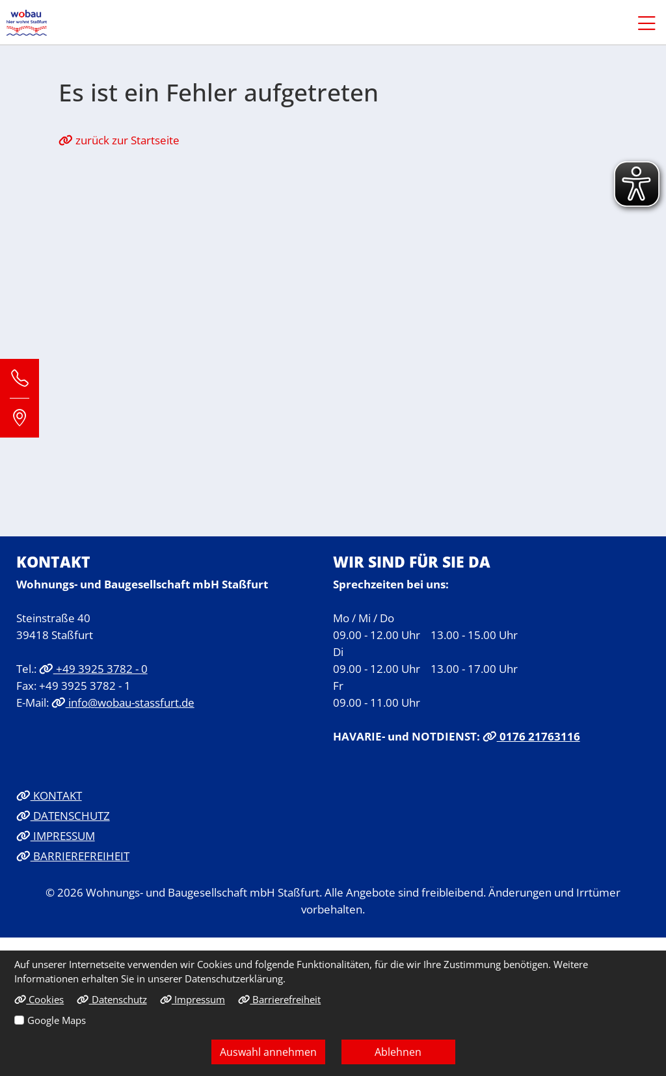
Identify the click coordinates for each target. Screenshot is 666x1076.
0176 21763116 (531, 736)
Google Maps (56, 1020)
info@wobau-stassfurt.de (122, 702)
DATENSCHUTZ (63, 815)
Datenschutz (111, 999)
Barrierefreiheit (279, 999)
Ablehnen (398, 1052)
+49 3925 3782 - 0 (93, 668)
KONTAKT (49, 795)
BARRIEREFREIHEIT (72, 855)
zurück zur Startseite (119, 140)
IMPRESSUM (55, 835)
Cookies (39, 999)
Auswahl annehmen (268, 1052)
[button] (640, 23)
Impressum (192, 999)
